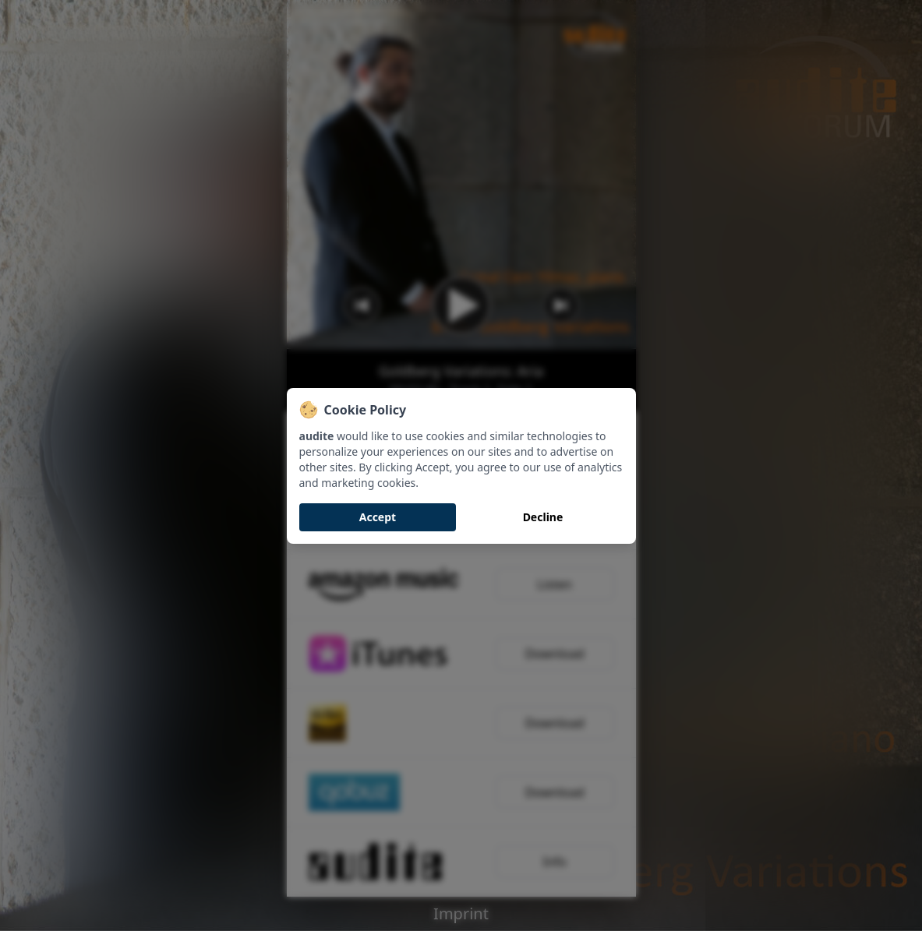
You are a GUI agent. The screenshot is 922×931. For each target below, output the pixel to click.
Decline (543, 517)
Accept (377, 517)
